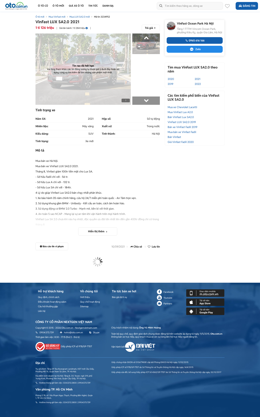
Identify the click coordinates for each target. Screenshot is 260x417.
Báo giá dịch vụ (119, 297)
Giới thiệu (85, 297)
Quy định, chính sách (48, 297)
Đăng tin (246, 6)
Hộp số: (106, 119)
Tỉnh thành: (108, 133)
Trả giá (151, 28)
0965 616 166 (194, 40)
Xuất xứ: (107, 126)
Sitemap (84, 306)
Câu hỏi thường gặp (48, 306)
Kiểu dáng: (42, 133)
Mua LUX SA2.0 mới (79, 16)
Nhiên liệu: (41, 126)
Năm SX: (40, 119)
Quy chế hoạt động (90, 301)
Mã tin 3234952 (102, 16)
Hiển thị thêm (96, 231)
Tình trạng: (42, 141)
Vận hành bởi (133, 346)
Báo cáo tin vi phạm (52, 246)
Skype (94, 332)
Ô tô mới (39, 16)
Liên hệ (41, 311)
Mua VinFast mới (57, 16)
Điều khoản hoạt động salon (52, 301)
